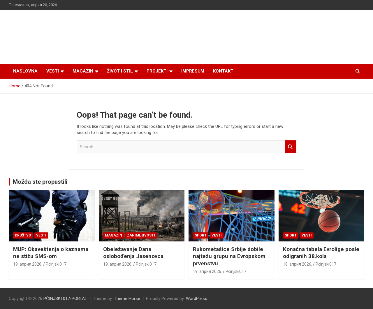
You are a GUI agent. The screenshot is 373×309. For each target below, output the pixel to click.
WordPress (196, 298)
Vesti (52, 71)
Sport (201, 235)
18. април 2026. (297, 264)
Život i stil (120, 71)
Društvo (23, 235)
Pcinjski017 (56, 264)
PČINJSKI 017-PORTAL (65, 298)
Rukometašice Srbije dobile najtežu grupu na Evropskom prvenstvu (229, 256)
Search (290, 146)
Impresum (192, 71)
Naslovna (25, 71)
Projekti (157, 71)
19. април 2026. (27, 264)
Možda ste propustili (40, 181)
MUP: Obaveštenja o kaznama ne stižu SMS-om (50, 253)
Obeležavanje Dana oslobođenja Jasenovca (133, 253)
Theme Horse (127, 298)
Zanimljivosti (141, 235)
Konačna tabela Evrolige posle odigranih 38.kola (321, 253)
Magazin (83, 71)
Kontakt (223, 71)
